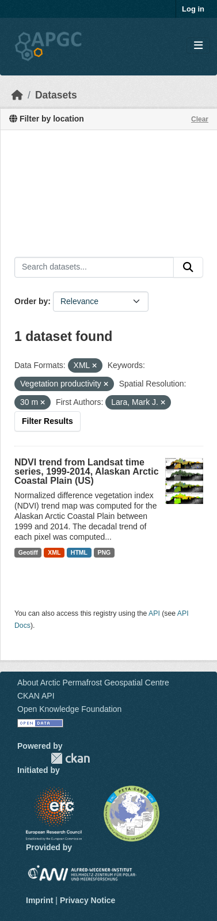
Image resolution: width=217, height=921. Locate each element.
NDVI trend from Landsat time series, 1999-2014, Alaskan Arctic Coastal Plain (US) (86, 471)
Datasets (56, 95)
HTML (79, 552)
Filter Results (47, 421)
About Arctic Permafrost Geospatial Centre (93, 682)
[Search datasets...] (94, 267)
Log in (193, 9)
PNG (104, 552)
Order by (31, 301)
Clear (199, 119)
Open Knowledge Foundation (69, 709)
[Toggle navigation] (198, 45)
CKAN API (36, 695)
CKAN (70, 758)
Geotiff (28, 552)
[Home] (17, 95)
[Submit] (188, 267)
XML (54, 552)
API (154, 613)
